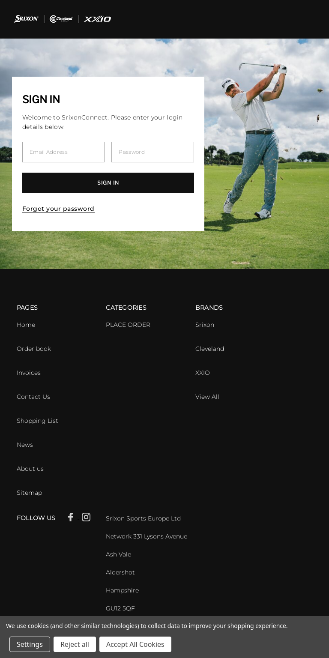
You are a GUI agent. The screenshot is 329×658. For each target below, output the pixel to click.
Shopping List (37, 421)
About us (30, 469)
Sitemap (29, 492)
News (25, 445)
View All (207, 397)
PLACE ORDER (128, 325)
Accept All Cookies (135, 644)
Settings (30, 644)
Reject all (74, 644)
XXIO (202, 373)
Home (26, 325)
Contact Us (33, 397)
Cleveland (209, 349)
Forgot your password (58, 208)
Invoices (29, 373)
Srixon (204, 325)
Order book (34, 349)
